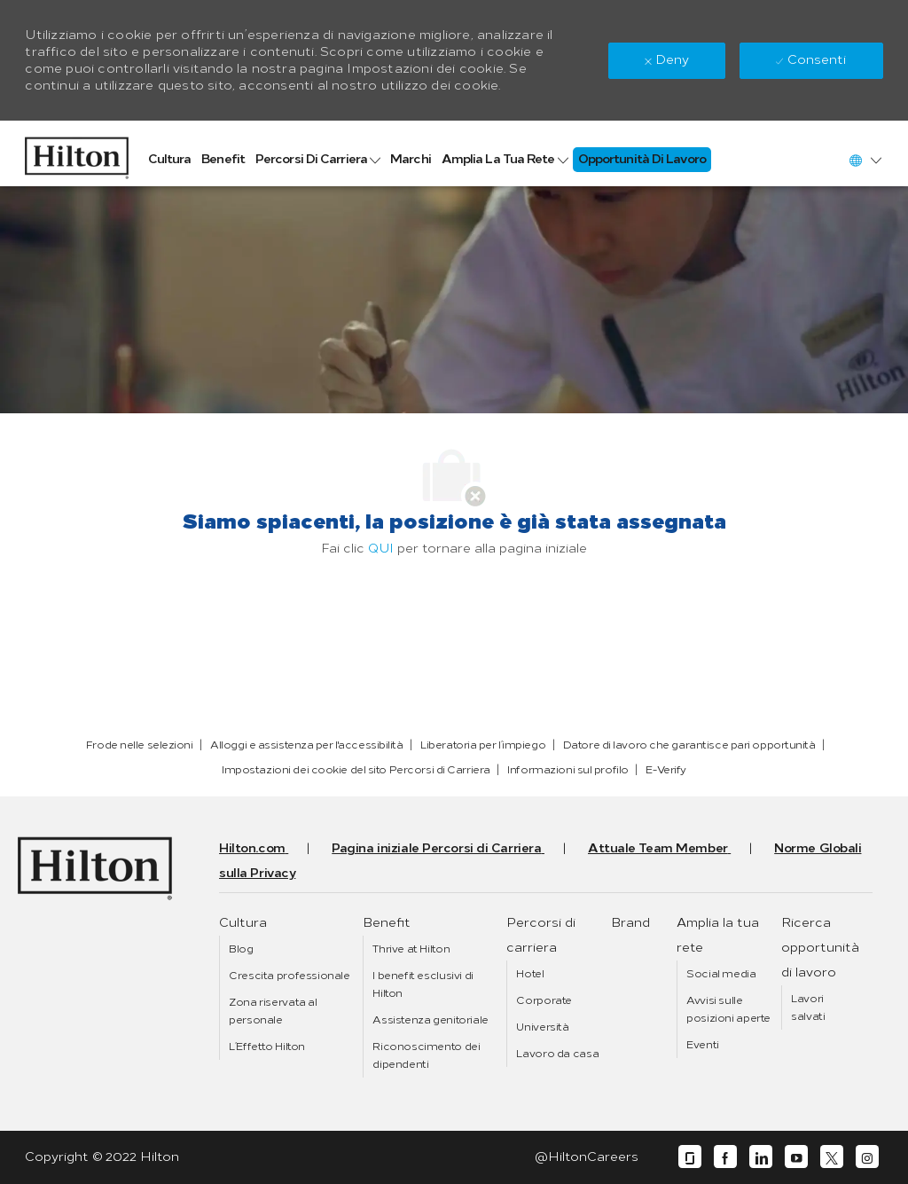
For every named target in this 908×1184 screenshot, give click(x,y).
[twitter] (832, 1156)
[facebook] (725, 1156)
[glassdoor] (690, 1156)
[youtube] (796, 1156)
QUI (381, 548)
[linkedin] (761, 1156)
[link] (76, 153)
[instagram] (867, 1156)
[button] (864, 160)
